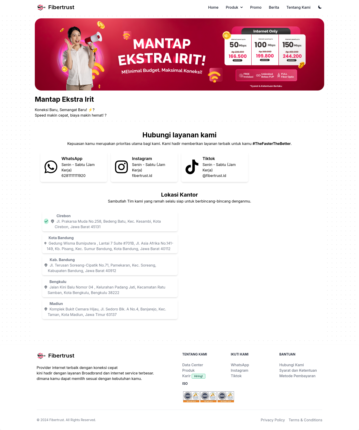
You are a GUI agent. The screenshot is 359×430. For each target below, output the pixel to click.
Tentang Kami (298, 7)
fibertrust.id (142, 175)
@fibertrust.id (214, 175)
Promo (255, 7)
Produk (234, 7)
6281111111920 (74, 175)
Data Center (192, 365)
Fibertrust (56, 420)
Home (213, 7)
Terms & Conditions (305, 420)
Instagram (239, 370)
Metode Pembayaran (297, 376)
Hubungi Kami (291, 365)
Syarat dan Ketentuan (298, 370)
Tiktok (236, 376)
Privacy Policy (273, 420)
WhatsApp (240, 365)
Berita (274, 7)
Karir (193, 376)
